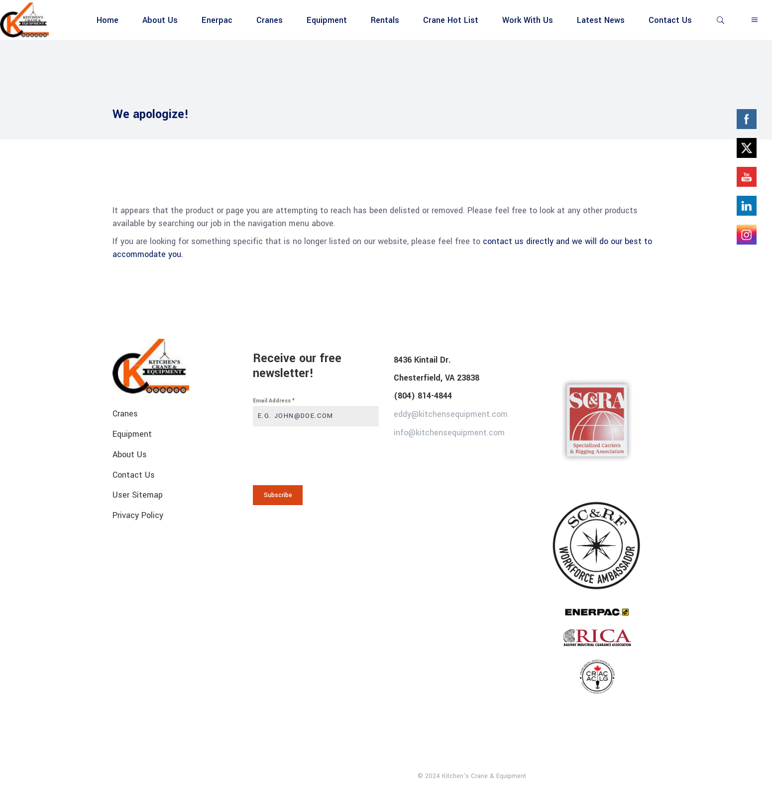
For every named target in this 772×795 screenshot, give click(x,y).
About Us (129, 454)
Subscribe (278, 495)
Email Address (274, 400)
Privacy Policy (137, 515)
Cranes (125, 413)
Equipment (132, 434)
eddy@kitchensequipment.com (451, 414)
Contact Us (133, 474)
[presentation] (316, 455)
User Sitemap (137, 495)
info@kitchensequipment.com (449, 432)
